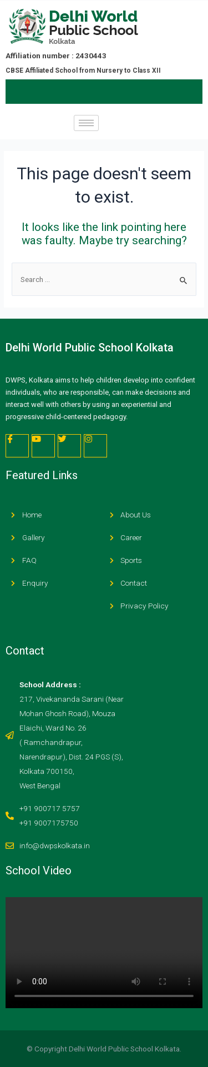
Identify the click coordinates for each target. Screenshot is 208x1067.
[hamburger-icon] (86, 123)
